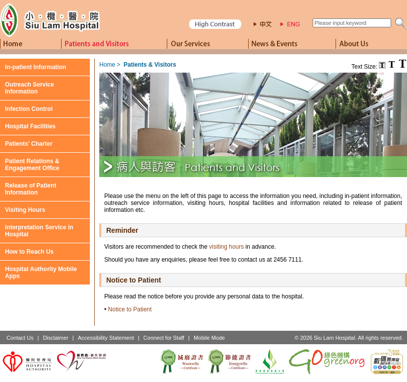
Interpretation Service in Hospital (39, 231)
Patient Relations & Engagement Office (32, 165)
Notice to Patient (130, 309)
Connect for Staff (163, 338)
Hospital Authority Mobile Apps (41, 273)
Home (107, 64)
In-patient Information (35, 67)
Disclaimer (55, 338)
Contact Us (19, 338)
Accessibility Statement (106, 338)
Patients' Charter (29, 143)
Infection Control (29, 108)
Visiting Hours (25, 209)
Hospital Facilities (30, 126)
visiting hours (226, 246)
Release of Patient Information (30, 189)
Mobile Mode (209, 338)
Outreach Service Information (29, 88)
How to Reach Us (29, 251)
